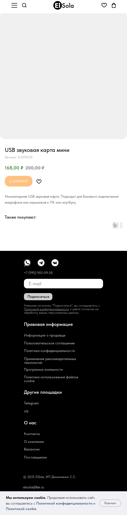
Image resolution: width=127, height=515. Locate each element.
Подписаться (38, 296)
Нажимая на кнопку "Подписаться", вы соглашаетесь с (62, 305)
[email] (63, 283)
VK (26, 411)
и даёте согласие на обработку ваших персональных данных (61, 310)
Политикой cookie (21, 508)
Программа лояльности (43, 369)
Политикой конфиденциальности (64, 503)
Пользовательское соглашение (49, 343)
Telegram (31, 403)
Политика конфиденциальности (49, 350)
